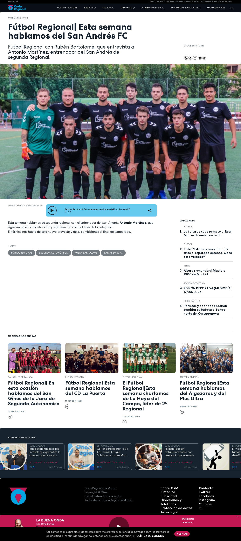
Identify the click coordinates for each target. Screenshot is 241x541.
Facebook (205, 496)
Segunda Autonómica (50, 252)
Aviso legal (168, 508)
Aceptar (181, 533)
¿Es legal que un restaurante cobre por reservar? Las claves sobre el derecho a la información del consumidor (180, 452)
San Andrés (110, 223)
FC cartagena (218, 1)
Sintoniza (167, 492)
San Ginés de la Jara (20, 377)
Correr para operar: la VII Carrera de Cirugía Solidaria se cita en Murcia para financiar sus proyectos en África (113, 452)
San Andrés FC (107, 252)
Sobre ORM (168, 488)
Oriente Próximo (157, 1)
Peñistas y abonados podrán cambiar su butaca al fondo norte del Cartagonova (205, 309)
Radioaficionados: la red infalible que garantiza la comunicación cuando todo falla (44, 452)
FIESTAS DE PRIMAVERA (174, 1)
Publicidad (168, 496)
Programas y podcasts (184, 7)
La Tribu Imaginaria (152, 7)
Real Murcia (206, 1)
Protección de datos (175, 504)
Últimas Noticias (191, 1)
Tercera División (189, 377)
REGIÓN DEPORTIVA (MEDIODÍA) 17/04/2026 (208, 290)
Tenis (187, 265)
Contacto (205, 488)
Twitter (204, 492)
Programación (216, 7)
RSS (201, 508)
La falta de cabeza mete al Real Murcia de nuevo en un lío (208, 233)
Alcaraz (228, 1)
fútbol (188, 226)
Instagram (206, 500)
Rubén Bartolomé (81, 252)
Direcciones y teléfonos (177, 500)
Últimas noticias (67, 7)
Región (88, 7)
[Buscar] (230, 8)
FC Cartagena (192, 301)
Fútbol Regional (18, 17)
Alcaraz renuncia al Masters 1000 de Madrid (204, 272)
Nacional (108, 7)
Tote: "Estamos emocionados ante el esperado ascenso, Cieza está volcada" (208, 253)
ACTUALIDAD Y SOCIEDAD (43, 462)
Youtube (204, 504)
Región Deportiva (194, 283)
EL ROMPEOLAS (37, 445)
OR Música (188, 522)
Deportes (126, 7)
